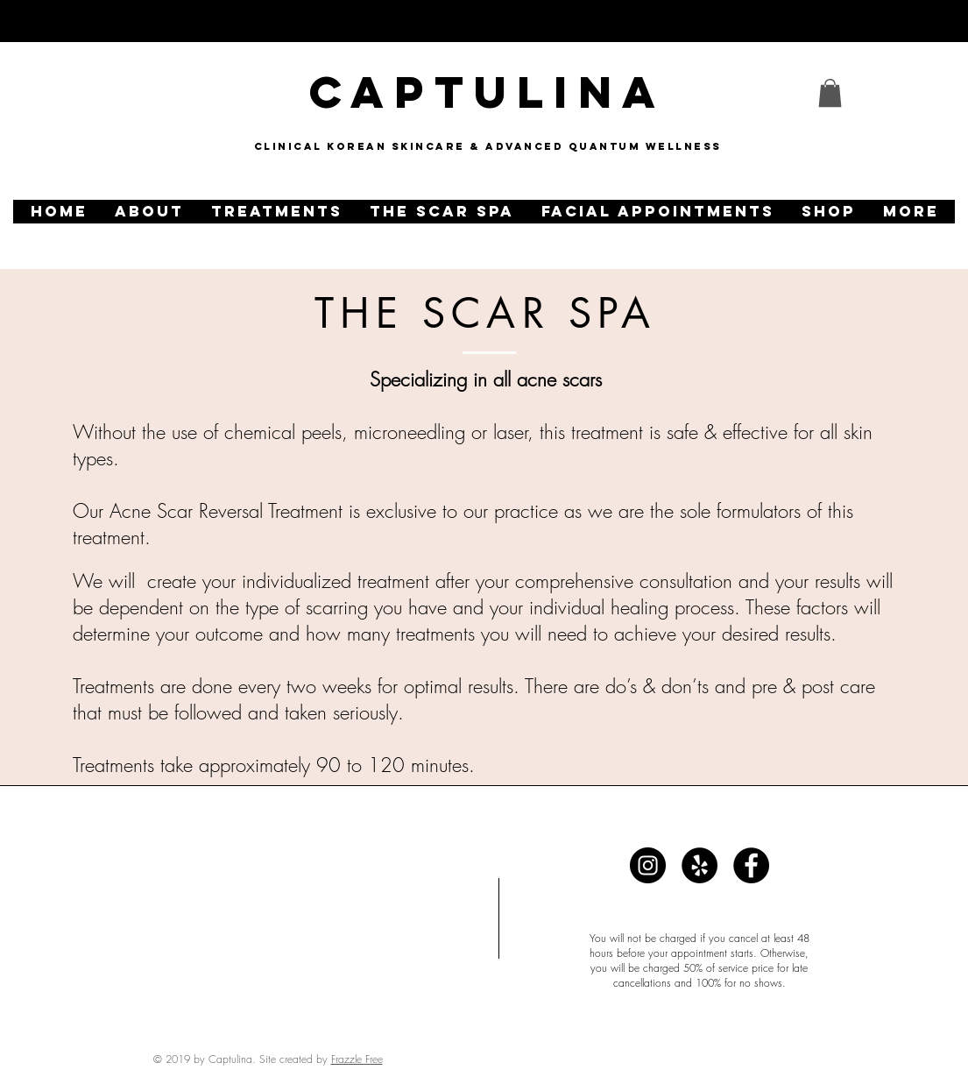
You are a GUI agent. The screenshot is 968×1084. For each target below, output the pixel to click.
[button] (149, 211)
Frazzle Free (357, 1059)
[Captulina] (648, 865)
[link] (830, 93)
